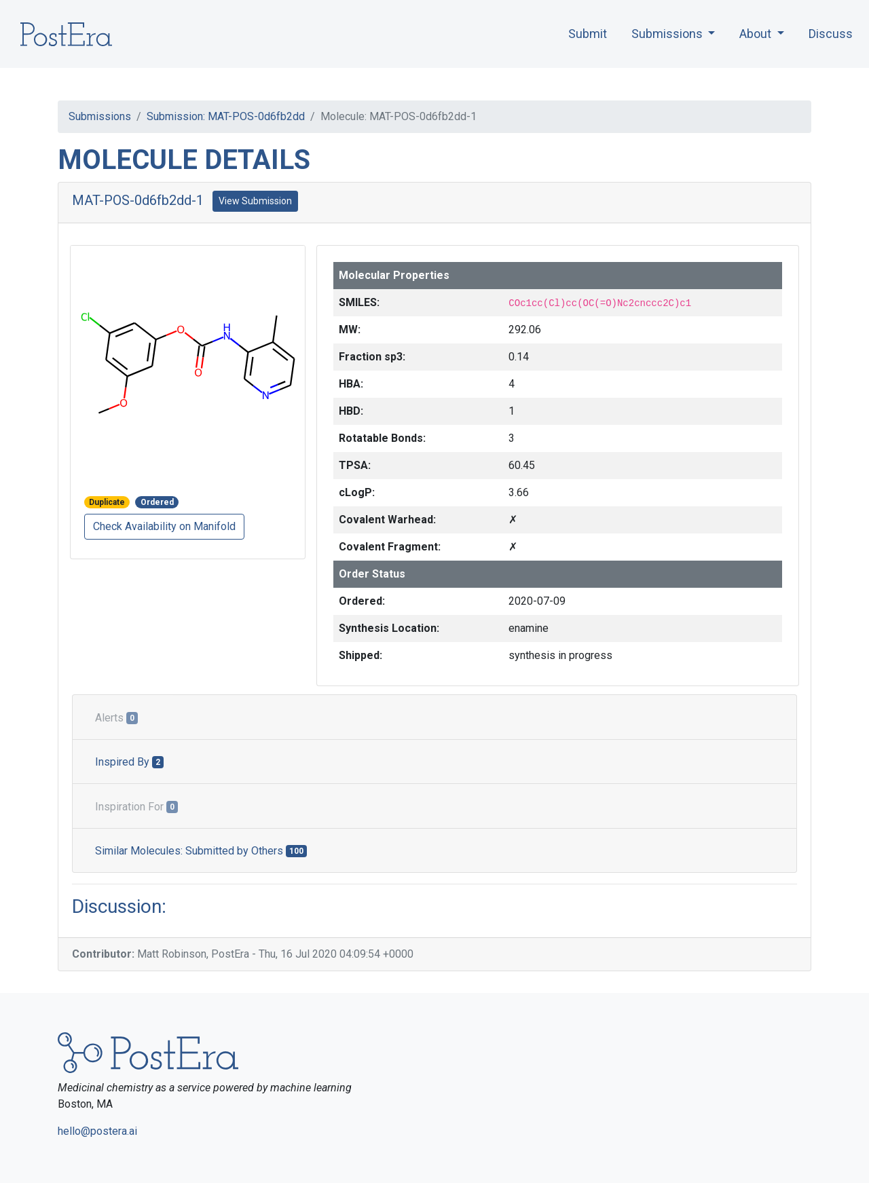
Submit (587, 33)
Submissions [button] (668, 33)
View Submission (255, 200)
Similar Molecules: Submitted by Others (201, 850)
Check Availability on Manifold (164, 526)
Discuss (831, 33)
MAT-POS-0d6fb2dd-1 (138, 200)
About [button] (756, 33)
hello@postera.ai (97, 1131)
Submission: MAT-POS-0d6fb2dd (226, 116)
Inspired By (129, 761)
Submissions (100, 116)
